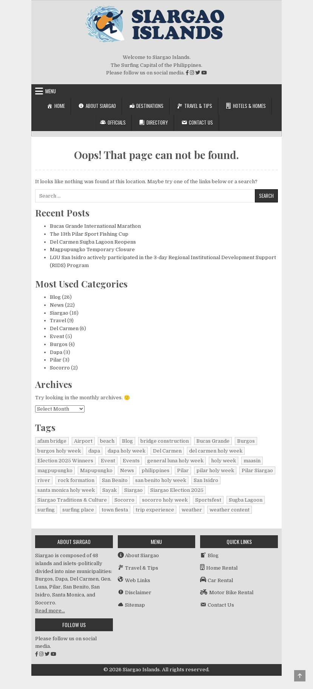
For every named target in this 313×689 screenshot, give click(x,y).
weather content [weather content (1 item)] (230, 510)
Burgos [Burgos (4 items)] (246, 441)
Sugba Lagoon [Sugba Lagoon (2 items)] (245, 500)
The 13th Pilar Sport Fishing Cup (89, 234)
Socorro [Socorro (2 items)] (124, 500)
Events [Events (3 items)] (131, 460)
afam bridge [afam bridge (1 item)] (51, 441)
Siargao (59, 313)
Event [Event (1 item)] (108, 460)
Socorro (60, 368)
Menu (50, 91)
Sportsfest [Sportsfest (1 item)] (208, 500)
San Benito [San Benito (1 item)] (115, 480)
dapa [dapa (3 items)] (94, 451)
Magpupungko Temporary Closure (92, 249)
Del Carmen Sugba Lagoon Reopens (93, 242)
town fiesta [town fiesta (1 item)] (115, 510)
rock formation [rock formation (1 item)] (76, 480)
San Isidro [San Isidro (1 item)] (206, 480)
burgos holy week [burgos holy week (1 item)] (59, 451)
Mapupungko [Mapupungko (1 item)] (96, 470)
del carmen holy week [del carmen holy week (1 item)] (215, 451)
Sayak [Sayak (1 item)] (109, 490)
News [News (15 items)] (127, 470)
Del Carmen (64, 328)
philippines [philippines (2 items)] (156, 470)
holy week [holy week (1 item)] (223, 460)
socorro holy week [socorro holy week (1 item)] (165, 500)
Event (57, 336)
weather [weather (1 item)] (192, 510)
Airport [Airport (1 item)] (83, 441)
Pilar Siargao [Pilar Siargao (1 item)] (257, 470)
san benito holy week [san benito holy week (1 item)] (160, 480)
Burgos (59, 344)
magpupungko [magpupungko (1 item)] (54, 470)
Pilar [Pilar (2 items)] (183, 470)
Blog (55, 297)
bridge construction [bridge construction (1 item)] (164, 441)
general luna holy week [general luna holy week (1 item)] (175, 460)
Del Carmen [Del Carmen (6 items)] (167, 451)
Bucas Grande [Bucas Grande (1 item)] (213, 441)
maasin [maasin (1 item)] (252, 460)
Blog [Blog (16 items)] (127, 441)
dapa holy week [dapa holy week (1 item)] (126, 451)
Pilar (56, 360)
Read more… (50, 610)
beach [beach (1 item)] (107, 441)
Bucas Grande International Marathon (95, 226)
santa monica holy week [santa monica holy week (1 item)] (66, 490)
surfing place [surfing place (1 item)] (78, 510)
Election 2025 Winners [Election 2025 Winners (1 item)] (65, 460)
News (57, 305)
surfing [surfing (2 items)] (46, 510)
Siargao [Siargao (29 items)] (133, 490)
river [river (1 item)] (43, 480)
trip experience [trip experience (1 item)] (155, 510)
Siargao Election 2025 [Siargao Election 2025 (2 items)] (177, 490)
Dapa (56, 352)
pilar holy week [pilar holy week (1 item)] (215, 470)
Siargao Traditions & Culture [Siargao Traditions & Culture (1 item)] (72, 500)
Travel (58, 320)
